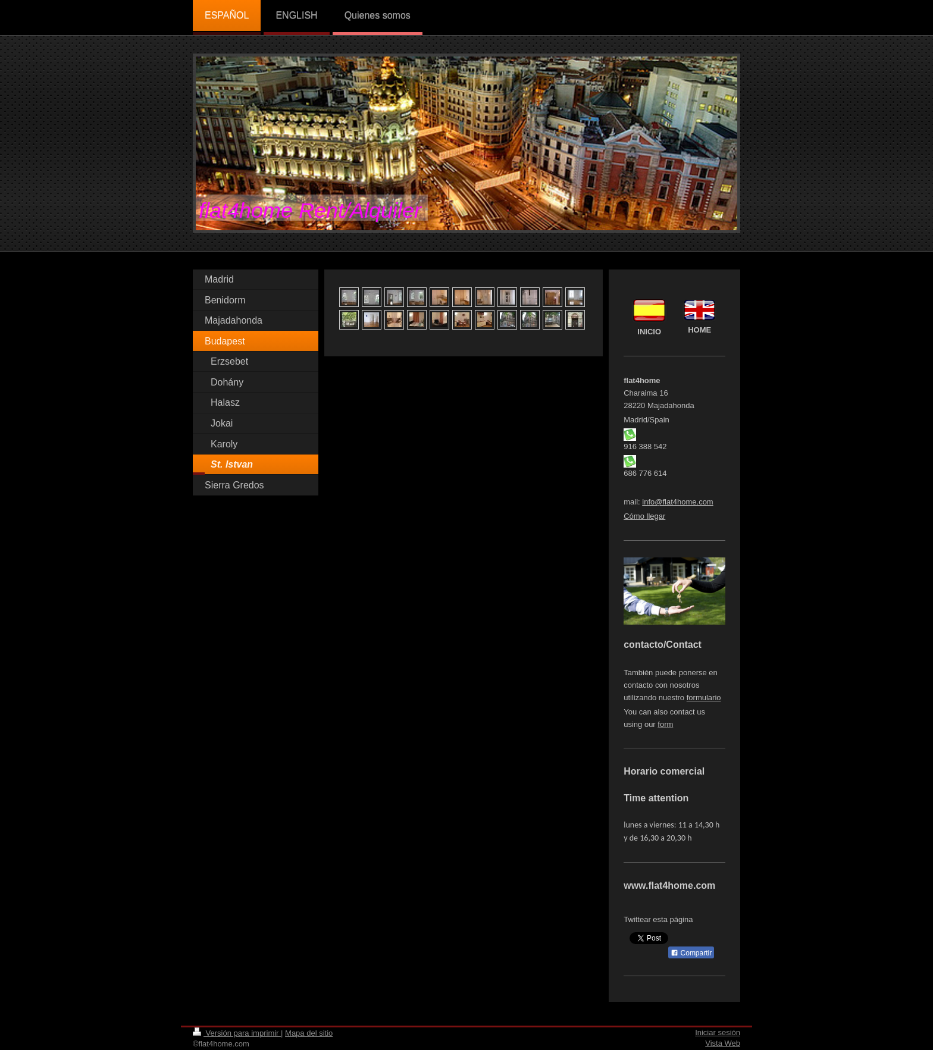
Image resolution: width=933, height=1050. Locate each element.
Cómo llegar (644, 516)
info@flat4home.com (677, 501)
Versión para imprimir (237, 1033)
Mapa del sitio (309, 1033)
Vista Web (722, 1043)
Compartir (691, 953)
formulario (704, 697)
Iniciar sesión (717, 1032)
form (665, 724)
